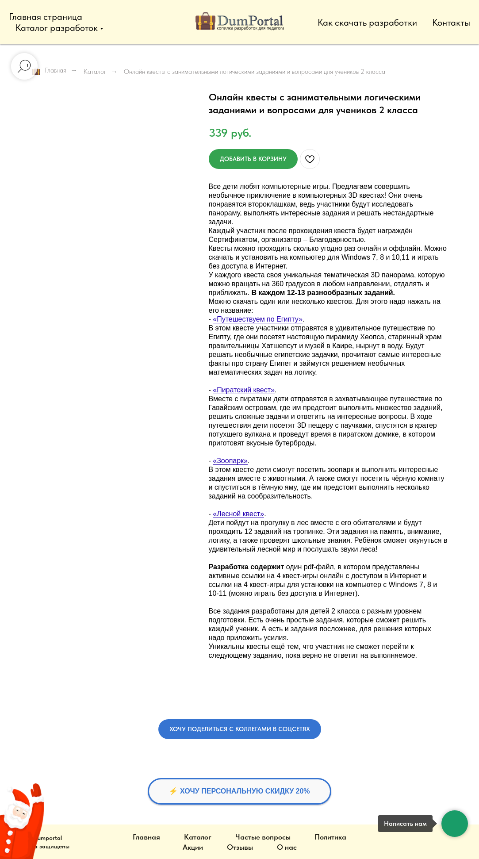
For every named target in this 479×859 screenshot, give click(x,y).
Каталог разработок (56, 27)
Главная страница (45, 16)
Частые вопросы (263, 836)
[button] (239, 729)
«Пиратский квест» (244, 390)
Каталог (95, 72)
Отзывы (240, 847)
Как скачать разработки (367, 22)
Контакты (451, 22)
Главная (49, 71)
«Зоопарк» (230, 460)
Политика (330, 836)
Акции (193, 847)
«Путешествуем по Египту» (258, 319)
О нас (287, 847)
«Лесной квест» (238, 514)
